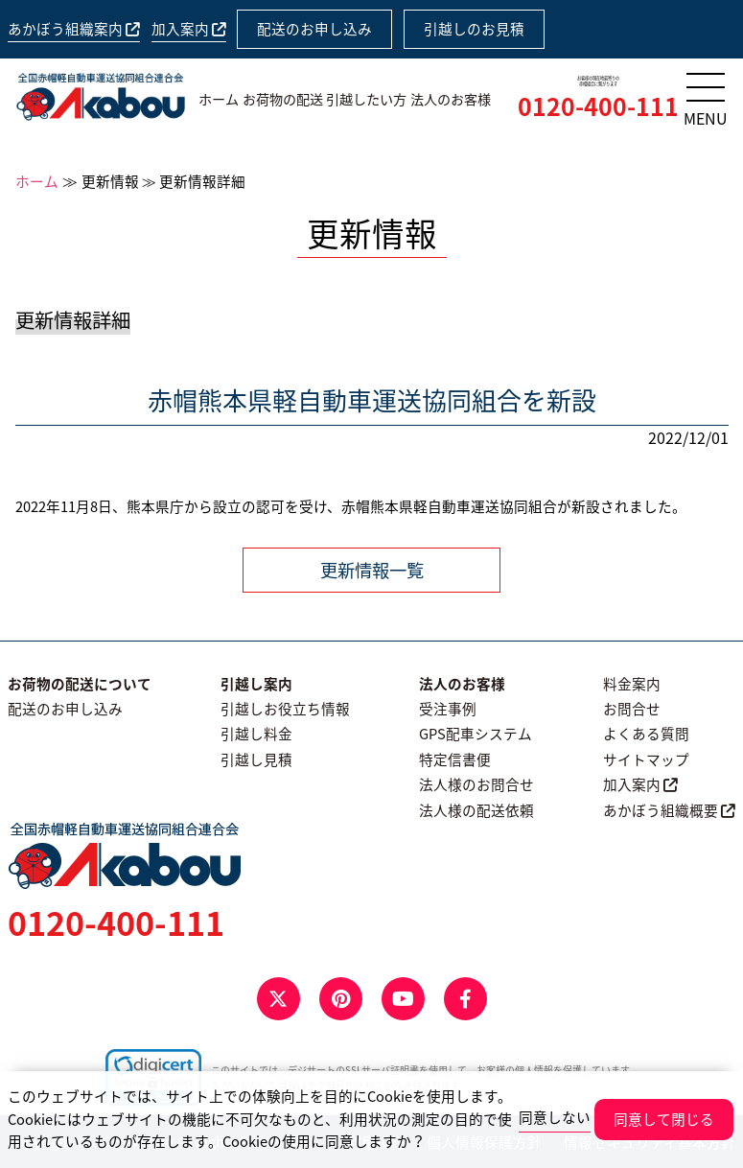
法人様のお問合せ (476, 784)
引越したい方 (366, 99)
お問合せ (632, 708)
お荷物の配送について (79, 683)
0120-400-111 (598, 106)
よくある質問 (646, 733)
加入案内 (188, 28)
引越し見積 (256, 759)
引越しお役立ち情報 (285, 708)
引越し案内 (256, 683)
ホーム (218, 99)
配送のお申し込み (314, 28)
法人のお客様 (450, 99)
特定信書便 (455, 759)
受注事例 (447, 708)
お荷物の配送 (283, 99)
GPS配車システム (475, 733)
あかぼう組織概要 (669, 810)
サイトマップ (646, 759)
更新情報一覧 (372, 570)
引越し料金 (256, 733)
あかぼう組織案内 (74, 28)
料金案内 (632, 683)
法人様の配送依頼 (476, 810)
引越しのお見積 (474, 28)
